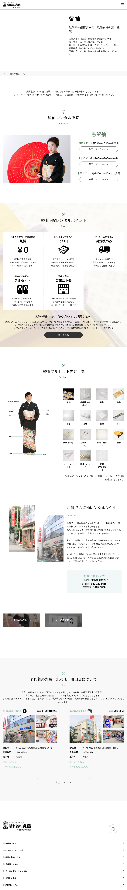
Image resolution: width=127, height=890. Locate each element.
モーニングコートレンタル (16, 871)
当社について (63, 782)
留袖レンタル (10, 878)
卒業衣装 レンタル (12, 857)
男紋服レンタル (11, 864)
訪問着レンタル (11, 885)
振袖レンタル (10, 843)
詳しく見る (63, 335)
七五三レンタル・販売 (14, 850)
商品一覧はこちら (98, 149)
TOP (4, 74)
